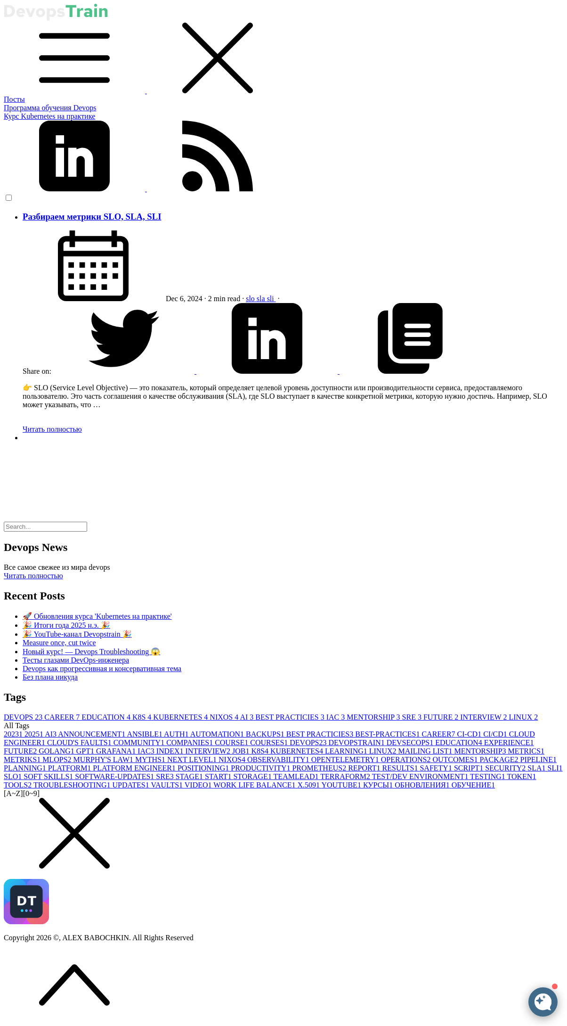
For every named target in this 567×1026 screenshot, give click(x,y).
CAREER (62, 717)
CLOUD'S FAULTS (80, 743)
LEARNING (347, 751)
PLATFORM (70, 768)
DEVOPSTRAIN (358, 743)
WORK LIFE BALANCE (255, 785)
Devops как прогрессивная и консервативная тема (102, 669)
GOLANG (57, 751)
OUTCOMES (455, 759)
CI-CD (470, 734)
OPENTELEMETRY (346, 759)
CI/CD (496, 734)
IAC (336, 717)
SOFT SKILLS (49, 776)
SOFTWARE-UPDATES (115, 776)
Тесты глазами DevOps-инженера (76, 660)
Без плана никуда (50, 677)
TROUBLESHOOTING (73, 785)
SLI (555, 768)
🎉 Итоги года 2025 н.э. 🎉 (66, 625)
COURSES (270, 743)
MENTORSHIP (374, 717)
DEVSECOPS (411, 743)
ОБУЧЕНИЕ (473, 785)
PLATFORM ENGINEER (135, 768)
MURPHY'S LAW (104, 759)
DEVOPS (24, 717)
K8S (142, 717)
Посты (14, 99)
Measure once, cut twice (59, 643)
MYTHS (151, 759)
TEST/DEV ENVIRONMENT (421, 776)
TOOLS (18, 785)
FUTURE (441, 717)
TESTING (488, 776)
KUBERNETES (181, 717)
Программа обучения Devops (50, 108)
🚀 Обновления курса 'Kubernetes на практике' (97, 616)
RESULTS (401, 768)
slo (251, 299)
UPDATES (132, 785)
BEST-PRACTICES (388, 734)
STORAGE (253, 776)
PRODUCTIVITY (261, 768)
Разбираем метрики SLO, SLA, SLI (92, 217)
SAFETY (437, 768)
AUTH (177, 734)
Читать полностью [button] (33, 576)
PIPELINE (538, 759)
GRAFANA (117, 751)
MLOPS (57, 759)
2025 (34, 734)
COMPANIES (190, 743)
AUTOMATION (218, 734)
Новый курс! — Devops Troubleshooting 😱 (91, 652)
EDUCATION (106, 717)
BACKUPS (266, 734)
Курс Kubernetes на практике (49, 116)
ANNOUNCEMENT (92, 734)
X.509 (309, 785)
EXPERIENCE (509, 743)
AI (247, 717)
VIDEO (199, 785)
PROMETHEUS (320, 768)
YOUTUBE (342, 785)
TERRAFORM (346, 776)
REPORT (365, 768)
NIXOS (225, 717)
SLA (537, 768)
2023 (14, 734)
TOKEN (521, 776)
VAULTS (167, 785)
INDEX (171, 751)
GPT (86, 751)
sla (262, 299)
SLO (14, 776)
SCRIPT (469, 768)
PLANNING (26, 768)
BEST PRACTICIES (290, 717)
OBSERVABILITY (279, 759)
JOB (241, 751)
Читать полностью (52, 429)
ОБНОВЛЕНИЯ (423, 785)
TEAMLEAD (297, 776)
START (219, 776)
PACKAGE (499, 759)
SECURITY (506, 768)
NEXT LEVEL (193, 759)
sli (271, 299)
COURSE (232, 743)
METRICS (526, 751)
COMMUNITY (139, 743)
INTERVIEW (484, 717)
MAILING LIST (426, 751)
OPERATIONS (407, 759)
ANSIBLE (145, 734)
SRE (412, 717)
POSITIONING (204, 768)
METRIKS (23, 759)
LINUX (523, 717)
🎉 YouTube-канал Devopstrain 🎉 (77, 634)
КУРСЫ (379, 785)
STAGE (190, 776)
